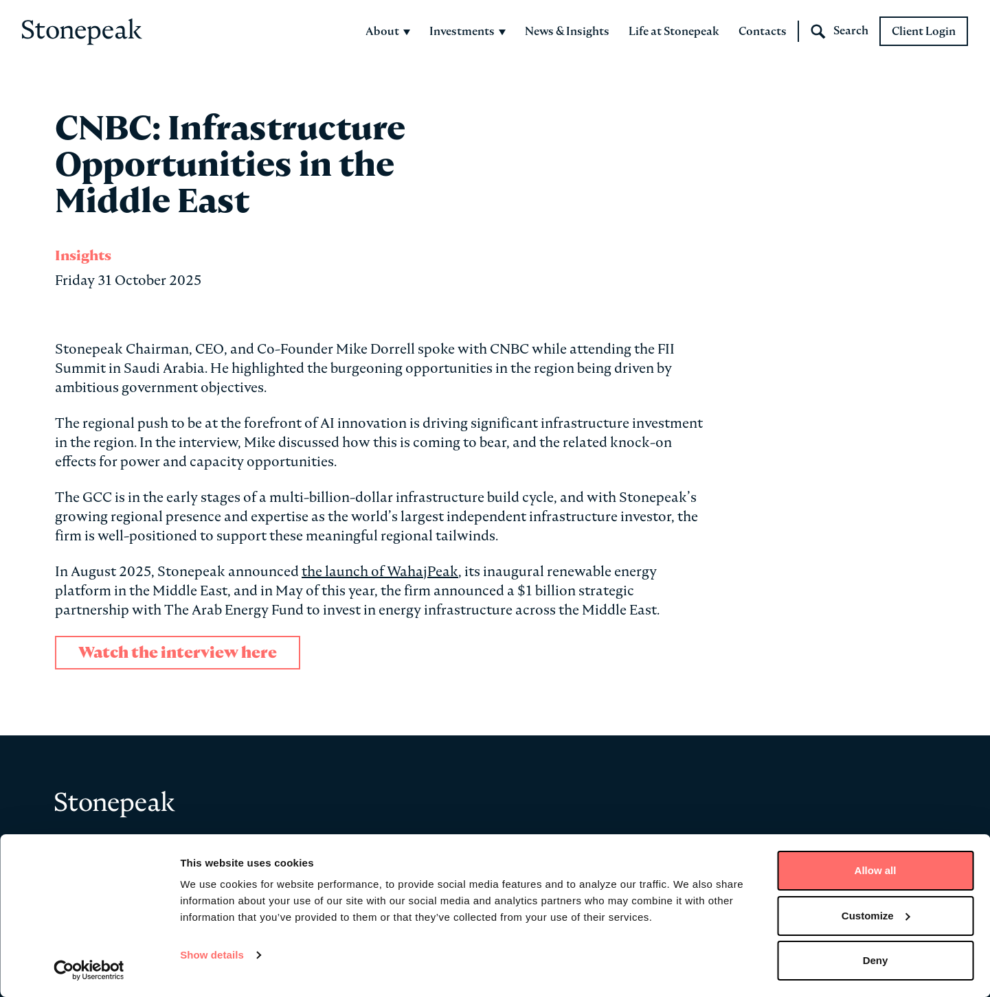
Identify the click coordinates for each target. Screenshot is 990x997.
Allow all (876, 870)
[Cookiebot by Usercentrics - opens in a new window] (89, 970)
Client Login (924, 31)
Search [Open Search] (839, 31)
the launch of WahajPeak (380, 571)
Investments (467, 31)
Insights (83, 255)
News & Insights (567, 31)
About (387, 31)
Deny (875, 960)
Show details (212, 955)
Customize (876, 915)
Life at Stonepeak (674, 31)
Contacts (763, 31)
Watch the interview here (177, 653)
